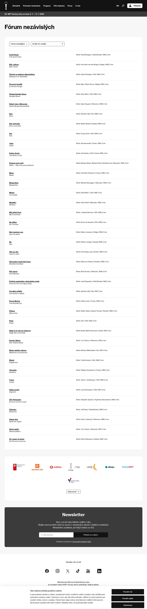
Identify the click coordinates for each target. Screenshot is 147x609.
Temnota (13, 370)
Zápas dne (13, 419)
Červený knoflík (15, 84)
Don (11, 114)
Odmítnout (127, 594)
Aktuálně (16, 6)
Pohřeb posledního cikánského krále (24, 281)
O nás (77, 6)
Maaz (11, 173)
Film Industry (59, 6)
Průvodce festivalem (31, 6)
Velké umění (14, 390)
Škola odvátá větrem (17, 350)
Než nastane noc (16, 232)
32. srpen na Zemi (16, 439)
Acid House (14, 55)
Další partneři (72, 491)
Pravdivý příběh (15, 291)
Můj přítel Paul (15, 212)
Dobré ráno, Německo (18, 104)
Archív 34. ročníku (48, 44)
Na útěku (13, 222)
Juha (11, 143)
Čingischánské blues (17, 94)
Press (70, 6)
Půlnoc (12, 311)
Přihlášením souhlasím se (73, 542)
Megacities (13, 183)
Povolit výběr (127, 588)
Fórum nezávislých (18, 44)
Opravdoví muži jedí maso (20, 262)
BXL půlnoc (14, 64)
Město (11, 193)
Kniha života (14, 153)
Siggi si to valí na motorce (20, 331)
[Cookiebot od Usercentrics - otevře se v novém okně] (15, 604)
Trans (11, 380)
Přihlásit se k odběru (90, 535)
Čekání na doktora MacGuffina (22, 74)
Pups (11, 321)
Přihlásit (135, 6)
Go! (10, 133)
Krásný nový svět (16, 163)
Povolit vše (127, 581)
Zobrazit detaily (120, 604)
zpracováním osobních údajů (82, 542)
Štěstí (11, 360)
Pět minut (13, 271)
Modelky (12, 202)
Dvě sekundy (14, 124)
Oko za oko (13, 252)
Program (47, 6)
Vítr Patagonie (15, 400)
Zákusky (12, 409)
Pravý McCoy (14, 301)
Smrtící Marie (14, 340)
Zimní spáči (14, 429)
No (10, 242)
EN (117, 6)
